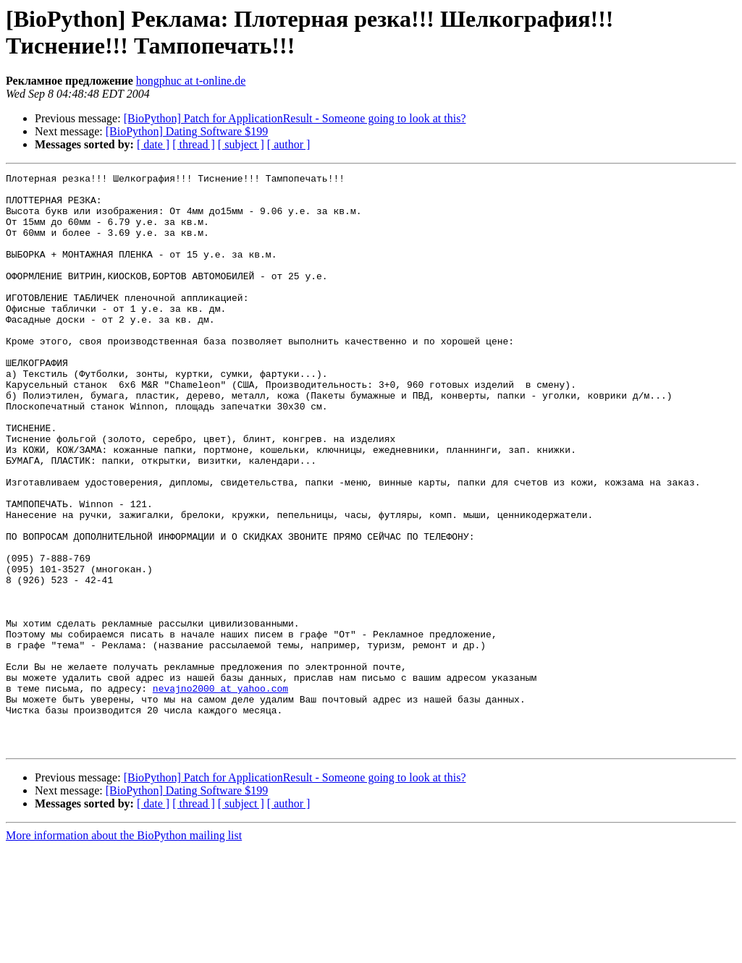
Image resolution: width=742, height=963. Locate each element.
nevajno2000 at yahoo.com (220, 792)
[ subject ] (241, 144)
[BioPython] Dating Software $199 (187, 131)
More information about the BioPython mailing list (124, 950)
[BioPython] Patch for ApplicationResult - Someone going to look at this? (295, 118)
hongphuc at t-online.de (191, 81)
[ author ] (289, 144)
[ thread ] (193, 144)
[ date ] (153, 144)
